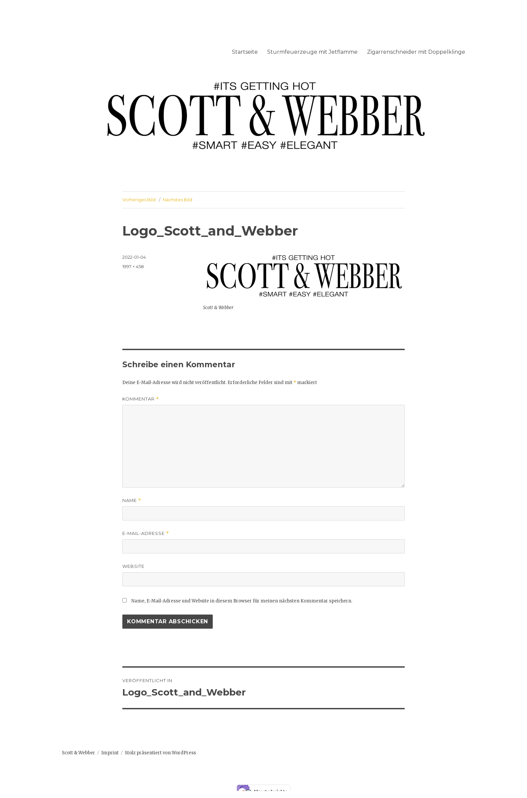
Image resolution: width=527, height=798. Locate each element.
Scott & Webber (78, 753)
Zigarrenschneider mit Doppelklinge (416, 52)
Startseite (245, 52)
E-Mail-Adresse (145, 533)
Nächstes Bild (177, 199)
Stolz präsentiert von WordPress (160, 753)
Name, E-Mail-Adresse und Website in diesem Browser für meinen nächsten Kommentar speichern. (241, 601)
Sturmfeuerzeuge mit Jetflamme (312, 52)
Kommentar (140, 399)
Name (131, 500)
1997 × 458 (133, 266)
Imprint (110, 753)
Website (133, 566)
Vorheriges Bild (139, 199)
